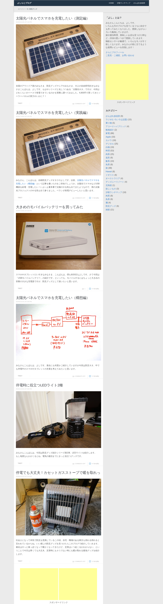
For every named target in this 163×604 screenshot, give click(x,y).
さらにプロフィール (115, 52)
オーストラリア (113, 178)
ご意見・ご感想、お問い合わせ (120, 55)
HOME (111, 3)
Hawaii (109, 171)
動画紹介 (110, 130)
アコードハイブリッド (116, 126)
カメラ (109, 140)
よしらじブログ (24, 3)
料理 (108, 151)
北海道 (109, 185)
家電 (108, 133)
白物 (108, 147)
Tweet (20, 103)
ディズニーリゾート (115, 182)
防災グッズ (111, 206)
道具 (108, 158)
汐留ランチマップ (123, 3)
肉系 (108, 154)
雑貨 (108, 210)
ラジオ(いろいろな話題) (116, 119)
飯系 (108, 161)
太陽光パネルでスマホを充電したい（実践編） (53, 113)
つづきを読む (95, 103)
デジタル (110, 144)
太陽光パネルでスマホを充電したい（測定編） (53, 18)
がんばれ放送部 (139, 3)
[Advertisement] (39, 584)
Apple (108, 137)
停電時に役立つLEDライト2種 (39, 385)
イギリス (110, 175)
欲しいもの (111, 189)
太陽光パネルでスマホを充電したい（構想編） (53, 298)
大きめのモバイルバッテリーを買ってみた (49, 207)
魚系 (108, 164)
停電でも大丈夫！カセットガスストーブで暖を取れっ (58, 473)
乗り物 (109, 123)
